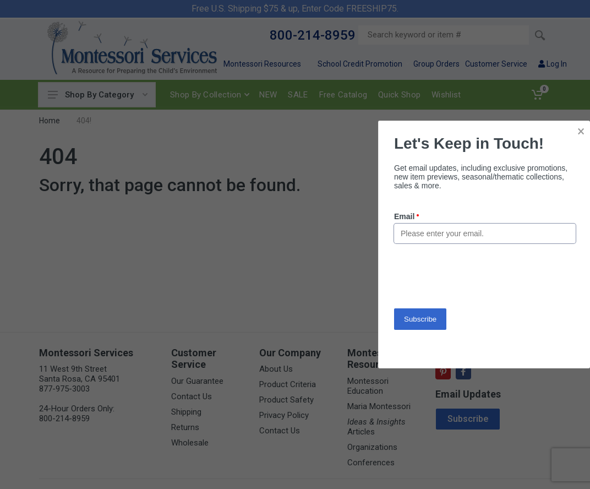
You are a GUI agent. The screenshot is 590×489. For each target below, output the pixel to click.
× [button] (580, 131)
